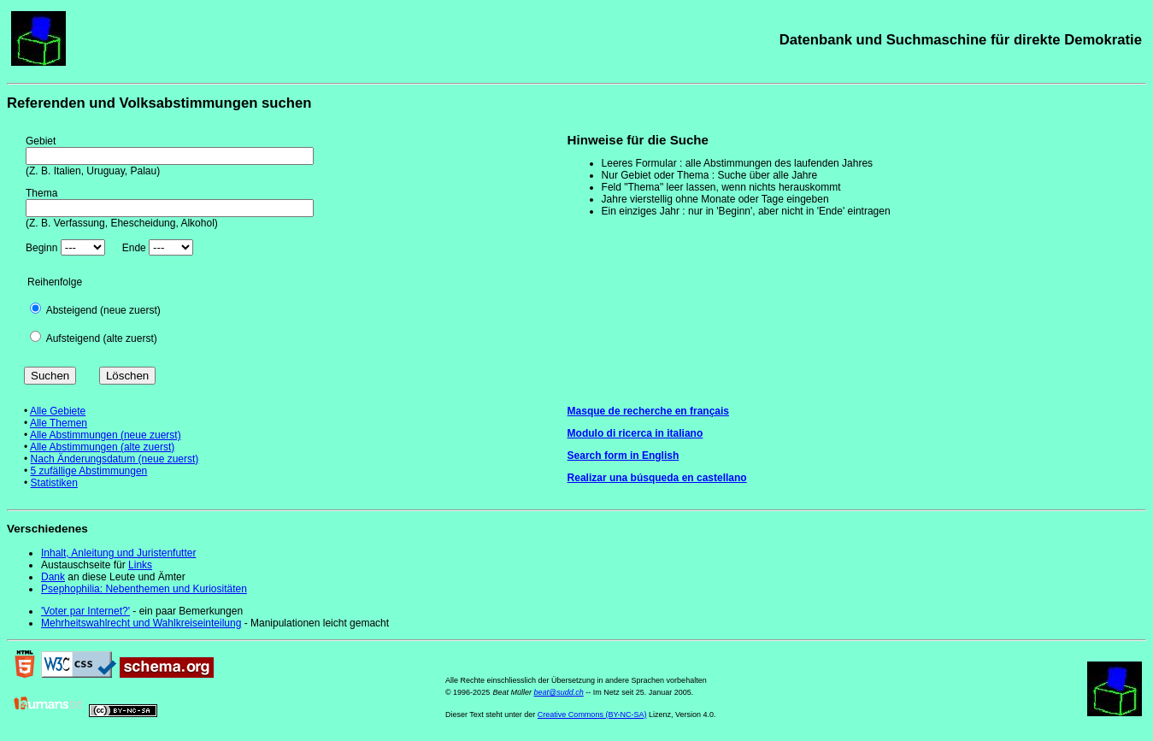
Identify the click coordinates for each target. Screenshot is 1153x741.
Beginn (41, 248)
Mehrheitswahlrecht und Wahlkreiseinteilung (141, 623)
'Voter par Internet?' (85, 611)
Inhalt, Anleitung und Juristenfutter (118, 553)
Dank (53, 577)
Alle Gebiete (57, 411)
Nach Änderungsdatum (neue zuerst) (115, 459)
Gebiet (41, 141)
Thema (41, 193)
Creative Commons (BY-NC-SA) (592, 714)
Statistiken (54, 483)
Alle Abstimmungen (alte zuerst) (102, 447)
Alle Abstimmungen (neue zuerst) (105, 435)
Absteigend (71, 310)
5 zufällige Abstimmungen (89, 471)
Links (140, 565)
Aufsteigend (73, 338)
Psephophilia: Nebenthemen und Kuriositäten (144, 589)
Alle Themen (58, 423)
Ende (134, 248)
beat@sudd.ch (559, 692)
